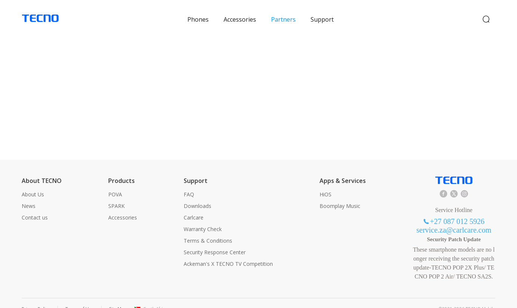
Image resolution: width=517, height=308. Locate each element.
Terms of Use (79, 297)
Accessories (240, 13)
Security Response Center (215, 240)
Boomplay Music (340, 193)
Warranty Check (203, 217)
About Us (33, 182)
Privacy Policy (36, 297)
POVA (115, 182)
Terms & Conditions (208, 228)
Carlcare (193, 205)
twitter (454, 182)
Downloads (197, 193)
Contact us (35, 205)
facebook (443, 182)
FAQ (189, 182)
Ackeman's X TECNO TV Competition (228, 251)
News (28, 193)
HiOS (325, 182)
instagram (464, 182)
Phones (198, 13)
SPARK (116, 193)
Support (322, 13)
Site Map (118, 297)
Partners (283, 13)
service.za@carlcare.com (453, 218)
